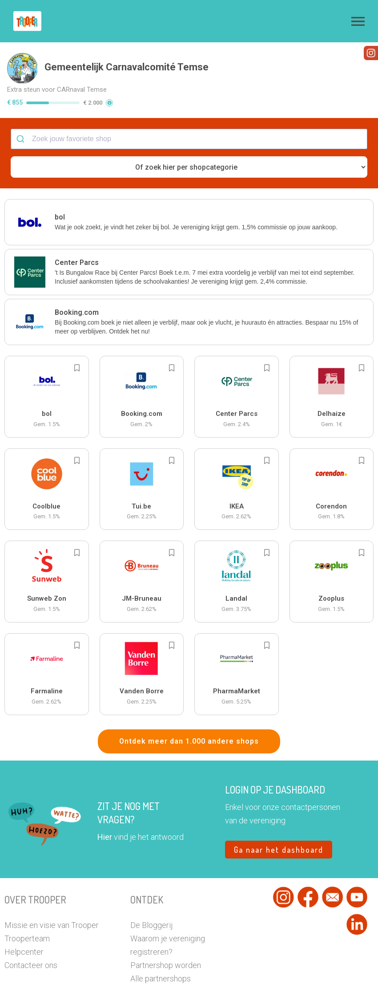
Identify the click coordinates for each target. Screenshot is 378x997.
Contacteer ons (30, 952)
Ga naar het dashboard (278, 837)
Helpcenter (24, 939)
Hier (104, 824)
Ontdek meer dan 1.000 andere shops (189, 728)
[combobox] (189, 126)
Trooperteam (27, 925)
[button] (358, 21)
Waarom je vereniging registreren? (167, 932)
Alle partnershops (160, 965)
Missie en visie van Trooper (51, 912)
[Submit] (21, 126)
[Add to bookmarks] (77, 355)
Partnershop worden (165, 952)
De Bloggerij (151, 912)
